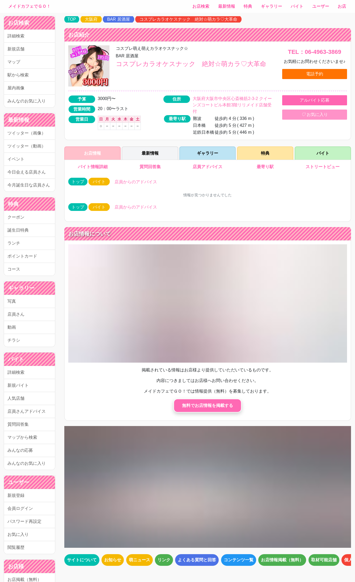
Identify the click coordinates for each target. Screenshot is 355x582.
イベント (15, 159)
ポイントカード (22, 256)
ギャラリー (271, 6)
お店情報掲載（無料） (282, 560)
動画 (11, 327)
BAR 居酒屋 (118, 19)
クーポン (15, 217)
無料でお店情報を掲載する (207, 405)
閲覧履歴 (15, 547)
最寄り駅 (265, 166)
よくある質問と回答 (197, 560)
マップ (13, 62)
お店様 (16, 566)
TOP (71, 19)
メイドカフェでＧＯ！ (29, 6)
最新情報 (226, 6)
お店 (342, 6)
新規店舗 (15, 49)
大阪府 (91, 19)
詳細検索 (15, 36)
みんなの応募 (20, 450)
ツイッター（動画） (26, 146)
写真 (11, 301)
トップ (77, 181)
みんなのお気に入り (26, 101)
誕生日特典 (18, 230)
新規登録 (15, 495)
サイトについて (82, 560)
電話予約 (314, 74)
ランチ (13, 243)
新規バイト (18, 385)
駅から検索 (18, 75)
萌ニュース (139, 560)
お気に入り (18, 534)
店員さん (15, 314)
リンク (164, 560)
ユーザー (320, 6)
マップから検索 (22, 437)
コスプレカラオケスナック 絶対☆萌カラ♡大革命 (188, 19)
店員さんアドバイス (26, 411)
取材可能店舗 (324, 560)
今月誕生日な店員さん (28, 185)
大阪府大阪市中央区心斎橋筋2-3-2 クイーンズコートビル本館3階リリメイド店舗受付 (232, 105)
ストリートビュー (323, 166)
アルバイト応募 (314, 100)
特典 (248, 6)
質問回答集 (18, 424)
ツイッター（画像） (26, 133)
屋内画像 (15, 88)
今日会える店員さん (26, 172)
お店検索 (200, 6)
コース (13, 269)
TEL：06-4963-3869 (314, 52)
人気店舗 (15, 398)
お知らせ (112, 560)
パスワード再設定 (24, 521)
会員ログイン (20, 508)
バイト (297, 6)
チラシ (13, 340)
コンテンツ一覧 (238, 560)
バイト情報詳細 (92, 166)
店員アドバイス (207, 166)
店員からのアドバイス (136, 182)
